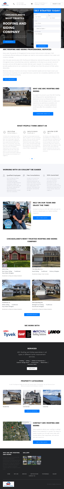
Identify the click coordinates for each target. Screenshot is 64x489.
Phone (35, 20)
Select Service (37, 26)
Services (15, 10)
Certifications (24, 10)
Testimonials (33, 10)
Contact (48, 10)
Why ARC (8, 10)
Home (2, 10)
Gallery (42, 10)
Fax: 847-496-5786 (21, 4)
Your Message (37, 31)
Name (35, 14)
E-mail (49, 15)
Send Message (42, 46)
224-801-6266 (20, 3)
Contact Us (32, 475)
